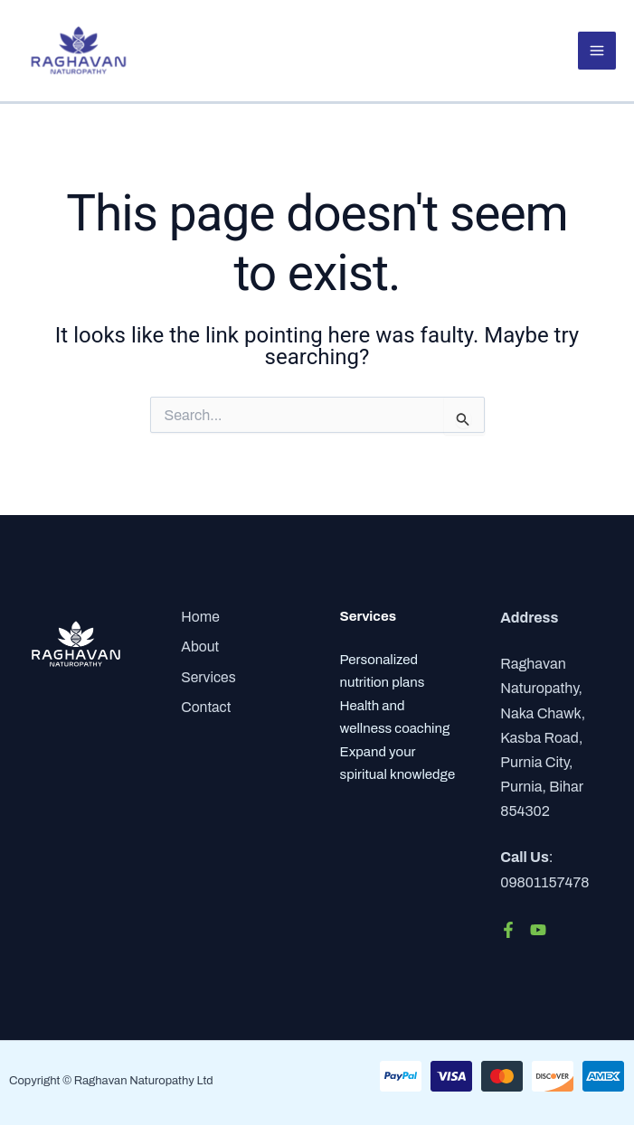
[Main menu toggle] (597, 52)
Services (207, 675)
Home (198, 617)
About (198, 646)
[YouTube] (538, 930)
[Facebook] (508, 930)
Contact (204, 705)
